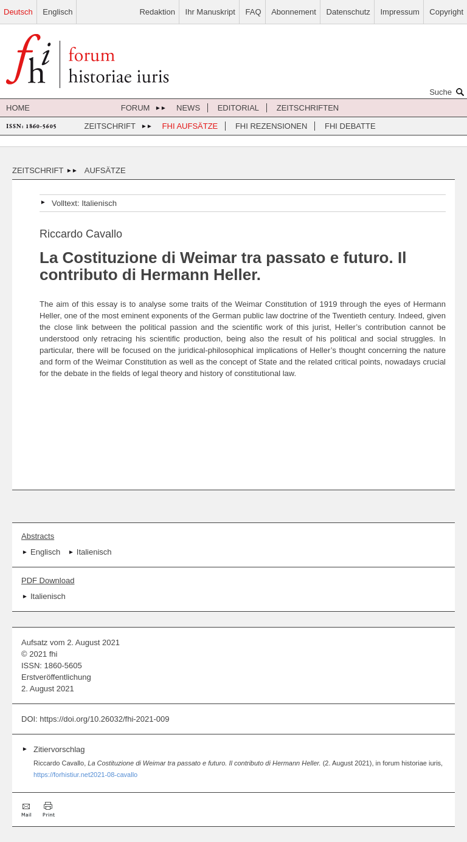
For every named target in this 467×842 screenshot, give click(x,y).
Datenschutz (348, 11)
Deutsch (18, 11)
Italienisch (99, 203)
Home (18, 107)
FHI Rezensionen (271, 126)
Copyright (446, 11)
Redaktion (157, 11)
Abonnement (293, 11)
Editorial (238, 107)
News (188, 107)
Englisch (57, 11)
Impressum (399, 11)
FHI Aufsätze (190, 126)
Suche (448, 92)
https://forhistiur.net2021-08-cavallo (85, 774)
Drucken (49, 809)
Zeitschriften (308, 107)
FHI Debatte (350, 126)
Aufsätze (105, 170)
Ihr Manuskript (210, 11)
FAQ (253, 11)
